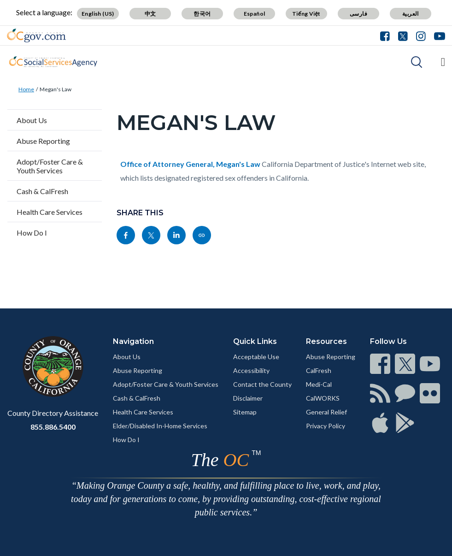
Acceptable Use (256, 357)
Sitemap (245, 412)
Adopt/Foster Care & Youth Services (50, 166)
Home (26, 89)
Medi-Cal (319, 384)
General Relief (326, 412)
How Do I (32, 232)
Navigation (133, 341)
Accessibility (251, 370)
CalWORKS (323, 398)
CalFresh (318, 370)
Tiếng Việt (306, 13)
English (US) (98, 13)
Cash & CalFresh (42, 191)
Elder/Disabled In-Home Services (160, 426)
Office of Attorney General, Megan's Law (190, 164)
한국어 (202, 13)
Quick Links (255, 341)
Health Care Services (49, 211)
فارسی (358, 13)
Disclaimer (248, 398)
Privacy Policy (325, 426)
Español (254, 13)
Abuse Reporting (43, 140)
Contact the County (262, 384)
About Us (32, 120)
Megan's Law (55, 89)
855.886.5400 (53, 426)
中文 (150, 13)
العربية (410, 13)
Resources (326, 341)
